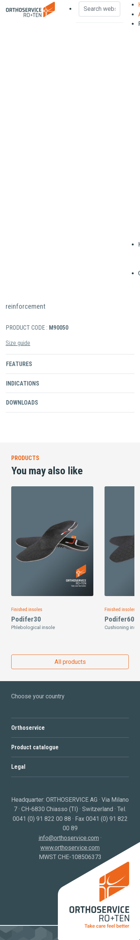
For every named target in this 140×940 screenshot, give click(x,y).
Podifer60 (119, 619)
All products (70, 661)
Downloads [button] (22, 402)
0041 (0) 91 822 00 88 (42, 818)
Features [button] (19, 364)
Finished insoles (26, 609)
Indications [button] (22, 383)
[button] (70, 727)
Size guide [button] (18, 343)
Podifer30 (26, 619)
